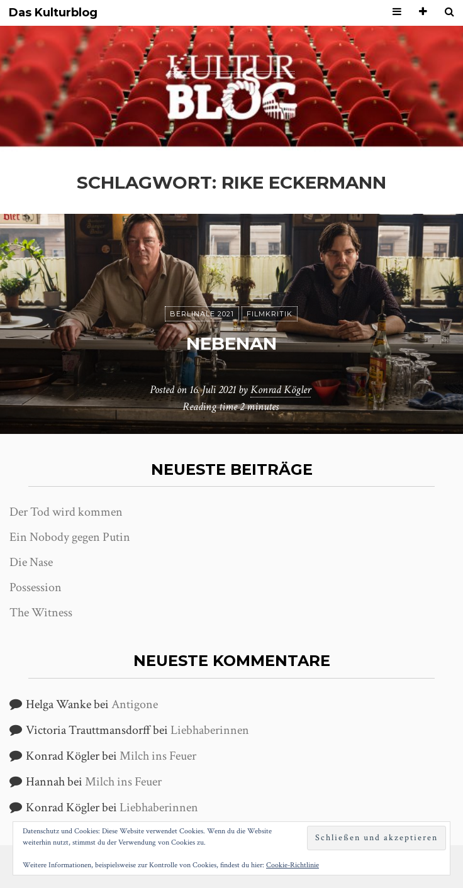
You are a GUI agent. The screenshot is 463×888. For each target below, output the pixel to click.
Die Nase (31, 562)
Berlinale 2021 (202, 313)
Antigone (134, 704)
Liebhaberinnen (209, 730)
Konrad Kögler (280, 389)
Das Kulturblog (53, 12)
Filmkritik (270, 313)
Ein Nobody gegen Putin (69, 537)
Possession (35, 587)
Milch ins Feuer (158, 756)
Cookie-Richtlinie (292, 865)
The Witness (40, 612)
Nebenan (231, 343)
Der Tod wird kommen (66, 512)
